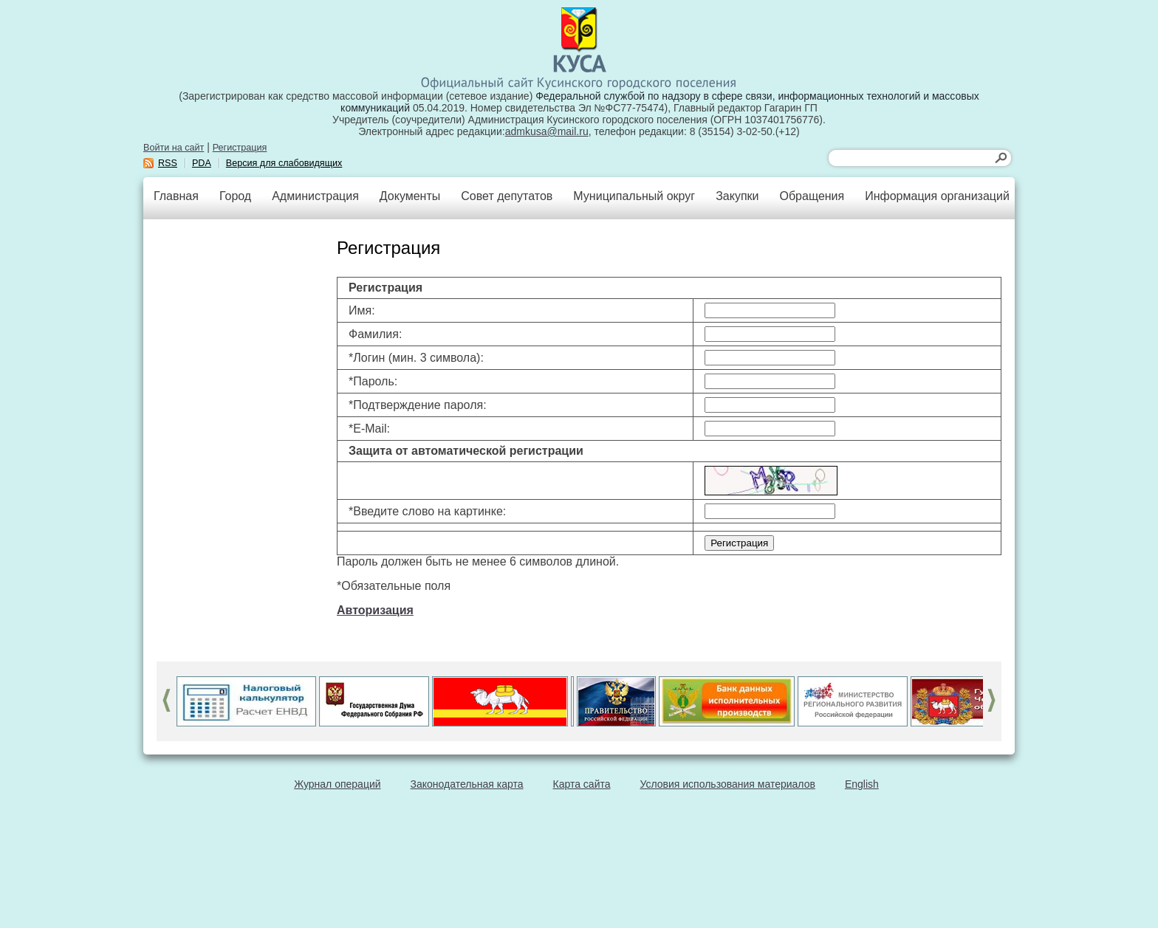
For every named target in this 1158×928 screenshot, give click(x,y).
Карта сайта (582, 784)
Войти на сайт (173, 147)
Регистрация (240, 147)
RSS (167, 163)
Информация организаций (937, 196)
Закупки (737, 196)
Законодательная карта (467, 784)
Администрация (315, 196)
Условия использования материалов (727, 784)
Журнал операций (337, 784)
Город (235, 196)
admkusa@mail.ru (547, 131)
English (862, 784)
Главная (176, 196)
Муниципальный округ (634, 196)
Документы (410, 196)
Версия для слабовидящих (284, 163)
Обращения (811, 196)
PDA (201, 163)
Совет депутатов (506, 196)
